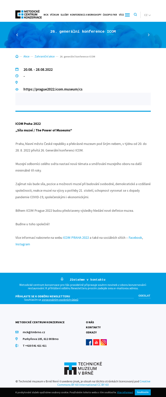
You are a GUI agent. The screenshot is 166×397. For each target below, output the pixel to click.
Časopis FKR (110, 14)
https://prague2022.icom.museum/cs (53, 89)
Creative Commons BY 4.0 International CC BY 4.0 (103, 382)
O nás (90, 322)
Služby (65, 14)
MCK (46, 14)
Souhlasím (143, 392)
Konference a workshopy (85, 14)
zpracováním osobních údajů (60, 299)
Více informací (125, 392)
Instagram (22, 244)
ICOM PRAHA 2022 (76, 237)
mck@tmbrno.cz (34, 332)
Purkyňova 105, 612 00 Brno (41, 339)
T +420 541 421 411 (35, 345)
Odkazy (91, 332)
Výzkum (54, 14)
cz (147, 15)
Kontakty (93, 327)
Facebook (135, 237)
